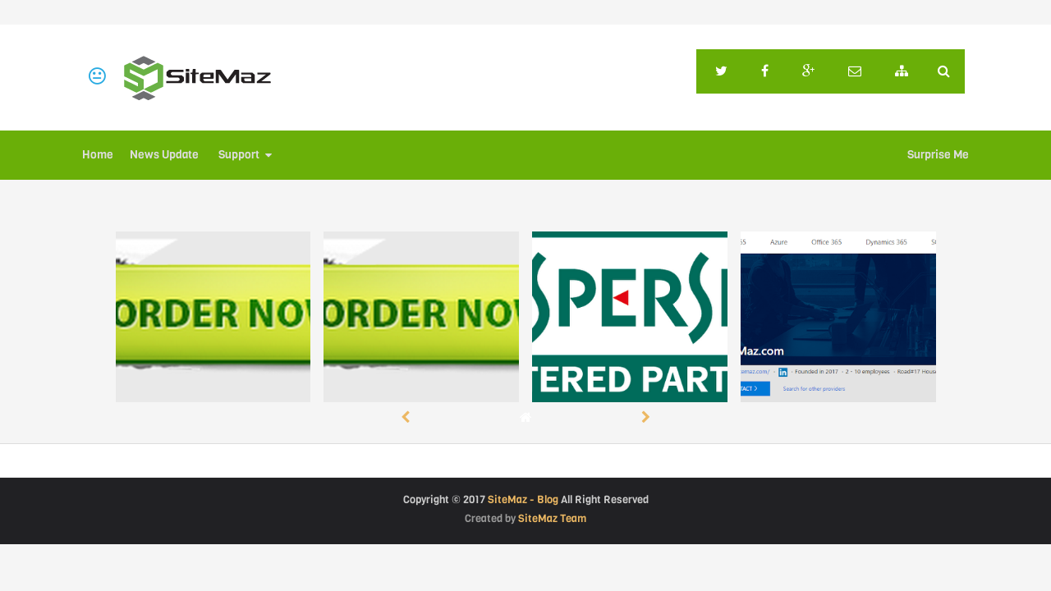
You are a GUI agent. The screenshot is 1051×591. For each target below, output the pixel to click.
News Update (164, 155)
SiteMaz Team (552, 518)
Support (238, 155)
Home (97, 155)
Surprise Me (938, 155)
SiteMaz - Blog (523, 499)
